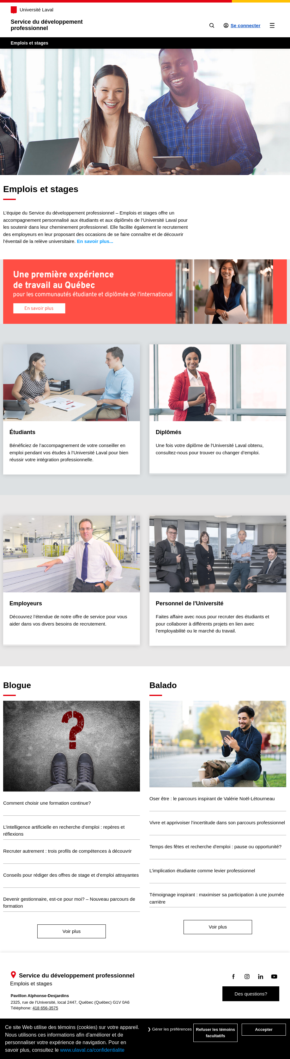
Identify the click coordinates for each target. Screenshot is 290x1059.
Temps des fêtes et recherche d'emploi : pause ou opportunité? (215, 846)
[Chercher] (212, 25)
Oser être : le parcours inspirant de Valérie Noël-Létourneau (212, 798)
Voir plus (72, 931)
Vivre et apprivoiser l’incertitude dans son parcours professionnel (217, 822)
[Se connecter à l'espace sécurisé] (242, 25)
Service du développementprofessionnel (47, 25)
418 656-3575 (45, 1008)
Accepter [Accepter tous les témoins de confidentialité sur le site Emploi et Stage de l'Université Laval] (264, 1029)
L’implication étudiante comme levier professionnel (202, 870)
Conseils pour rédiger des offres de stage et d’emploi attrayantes (71, 875)
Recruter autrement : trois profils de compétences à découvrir (67, 851)
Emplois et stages (29, 42)
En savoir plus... (95, 241)
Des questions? (251, 993)
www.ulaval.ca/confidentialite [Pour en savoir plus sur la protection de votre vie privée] (92, 1050)
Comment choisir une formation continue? (47, 803)
